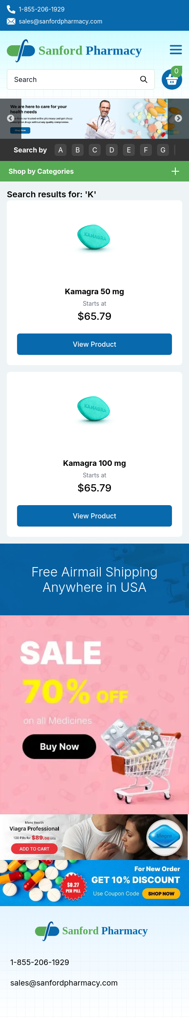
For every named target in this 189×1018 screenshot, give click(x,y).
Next (178, 118)
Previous (10, 118)
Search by (30, 150)
